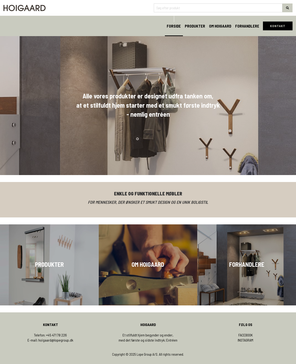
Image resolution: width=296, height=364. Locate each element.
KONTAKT (277, 26)
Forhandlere (247, 26)
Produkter (195, 26)
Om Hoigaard (220, 26)
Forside (174, 26)
